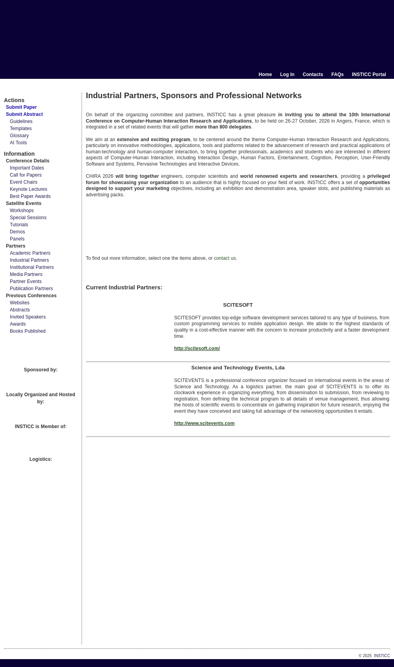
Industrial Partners (29, 260)
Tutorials (19, 224)
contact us (225, 258)
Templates (21, 128)
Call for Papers (26, 175)
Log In (287, 74)
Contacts (313, 74)
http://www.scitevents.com (204, 423)
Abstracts (20, 310)
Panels (17, 239)
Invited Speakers (28, 317)
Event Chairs (23, 182)
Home (265, 74)
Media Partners (26, 274)
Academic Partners (30, 253)
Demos (17, 232)
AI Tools (18, 142)
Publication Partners (31, 288)
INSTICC (382, 656)
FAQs (337, 74)
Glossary (19, 135)
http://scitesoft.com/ (197, 348)
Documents (12, 89)
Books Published (28, 331)
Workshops (22, 210)
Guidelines (21, 121)
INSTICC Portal (369, 74)
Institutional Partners (32, 267)
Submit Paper (21, 107)
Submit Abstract (24, 114)
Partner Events (26, 281)
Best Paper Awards (30, 196)
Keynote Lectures (28, 189)
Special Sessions (28, 217)
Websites (20, 303)
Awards (18, 324)
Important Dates (27, 168)
